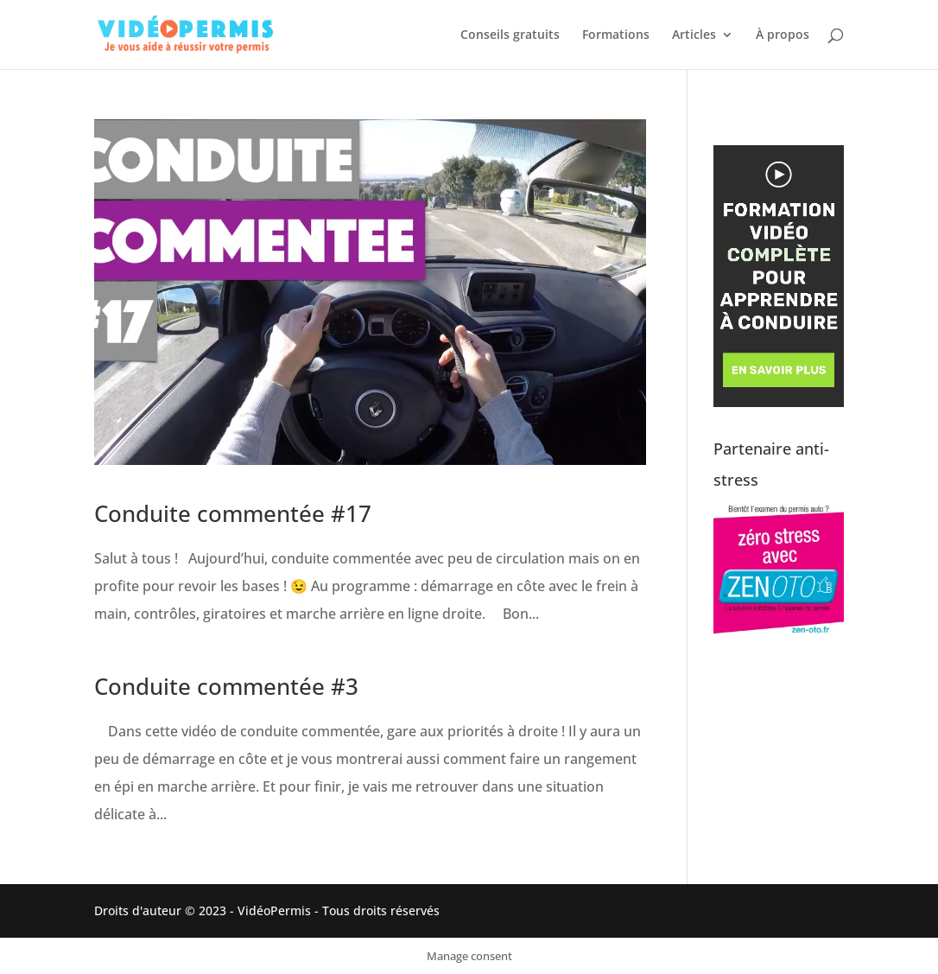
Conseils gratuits (510, 35)
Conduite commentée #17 (232, 513)
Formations (616, 35)
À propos (782, 35)
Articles (694, 35)
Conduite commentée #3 (226, 686)
